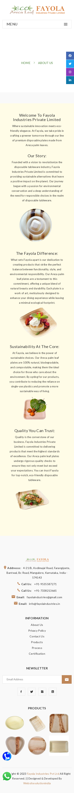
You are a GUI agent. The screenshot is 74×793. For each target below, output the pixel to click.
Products (37, 642)
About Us (37, 624)
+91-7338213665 (45, 590)
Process (37, 648)
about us (45, 63)
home (25, 63)
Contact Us (37, 636)
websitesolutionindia (37, 783)
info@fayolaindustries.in (44, 603)
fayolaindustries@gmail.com (44, 597)
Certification (37, 653)
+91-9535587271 (45, 584)
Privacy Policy (37, 630)
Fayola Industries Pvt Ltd (43, 773)
